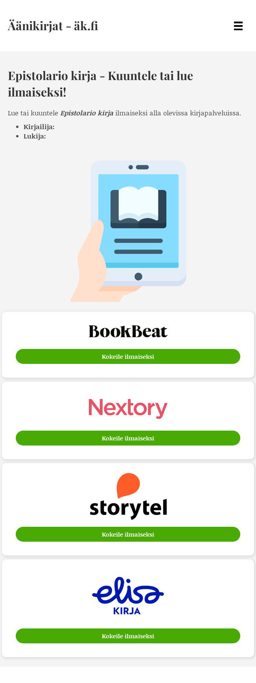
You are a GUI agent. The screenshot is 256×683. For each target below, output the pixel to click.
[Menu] (238, 26)
